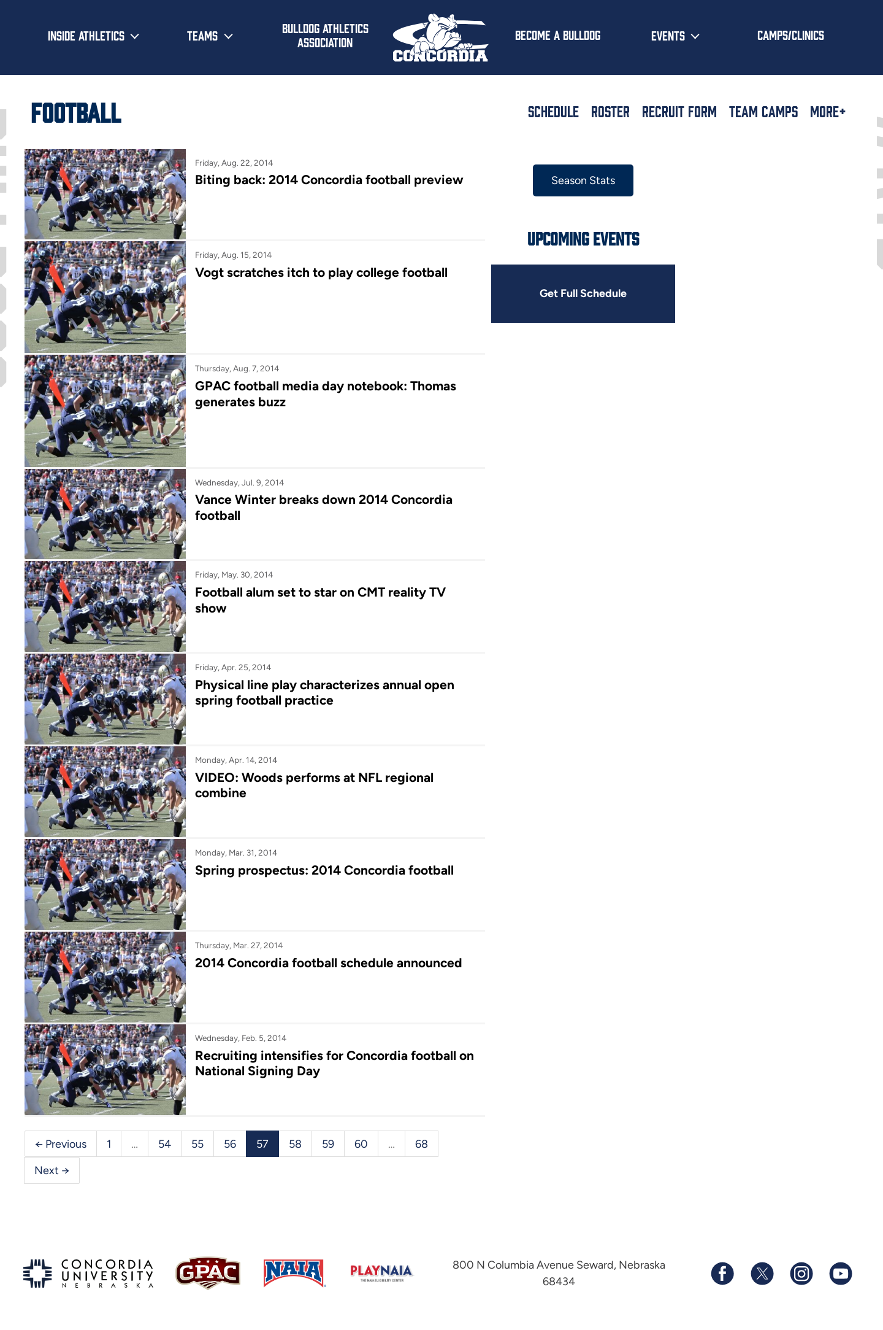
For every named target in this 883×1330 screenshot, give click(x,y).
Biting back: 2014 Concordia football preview (328, 179)
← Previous (60, 1139)
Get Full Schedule (581, 293)
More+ (828, 111)
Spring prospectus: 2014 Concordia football (323, 867)
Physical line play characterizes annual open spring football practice (324, 690)
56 (230, 1139)
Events (668, 35)
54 (164, 1139)
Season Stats (581, 180)
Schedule (553, 111)
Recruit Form (679, 111)
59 (328, 1139)
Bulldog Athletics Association (325, 35)
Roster (610, 111)
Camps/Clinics (790, 34)
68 (421, 1139)
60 (361, 1139)
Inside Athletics (86, 35)
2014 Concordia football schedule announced (328, 959)
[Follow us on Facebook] (722, 1269)
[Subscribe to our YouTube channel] (840, 1269)
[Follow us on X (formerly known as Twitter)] (761, 1269)
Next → (51, 1166)
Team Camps (763, 111)
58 (295, 1139)
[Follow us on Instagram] (800, 1269)
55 (197, 1139)
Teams (202, 35)
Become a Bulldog (557, 34)
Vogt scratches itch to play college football (320, 272)
